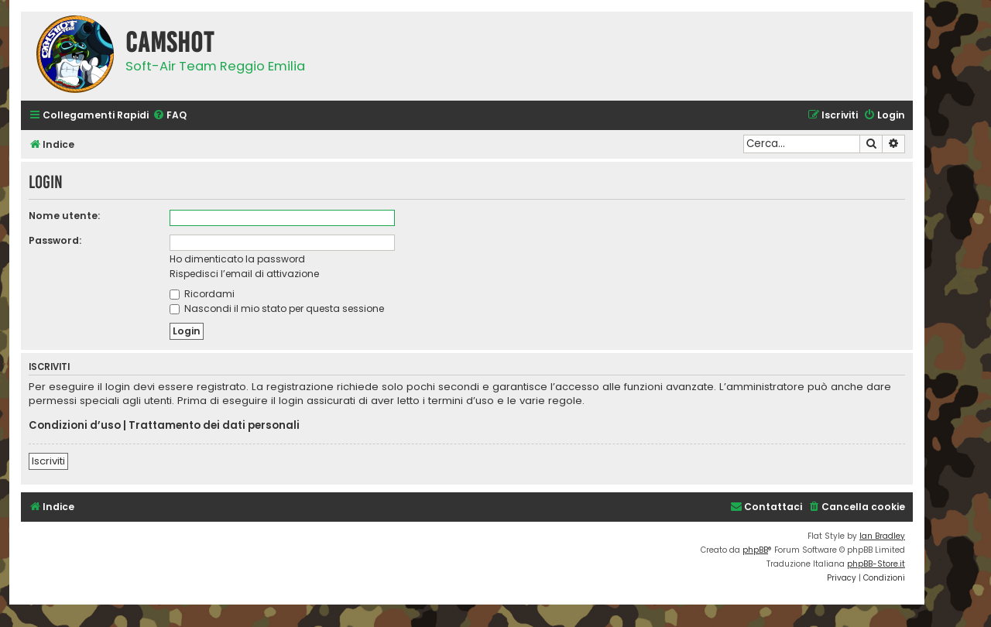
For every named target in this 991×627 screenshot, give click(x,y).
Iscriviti (48, 461)
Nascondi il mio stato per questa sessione (277, 308)
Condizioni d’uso (75, 426)
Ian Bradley (882, 536)
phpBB (755, 550)
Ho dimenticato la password (237, 259)
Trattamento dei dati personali (214, 426)
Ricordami (202, 293)
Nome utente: (64, 215)
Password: (55, 240)
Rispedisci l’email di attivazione (244, 273)
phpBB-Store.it (876, 564)
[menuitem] (170, 115)
